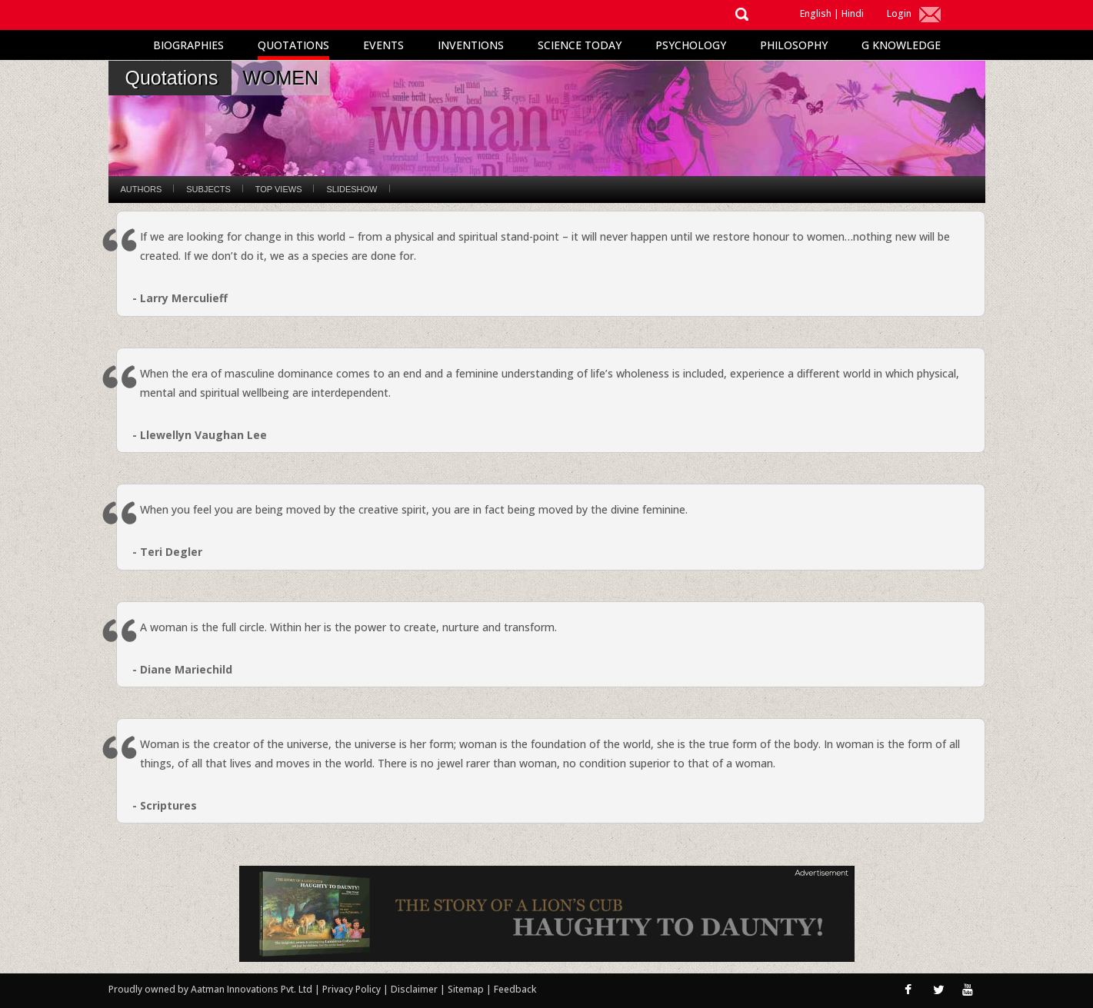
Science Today (579, 45)
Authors (141, 189)
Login (899, 13)
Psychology (690, 45)
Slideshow (351, 189)
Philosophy (794, 45)
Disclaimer (414, 989)
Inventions (471, 45)
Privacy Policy (352, 989)
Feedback (515, 989)
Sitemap (467, 989)
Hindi (852, 13)
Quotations (293, 45)
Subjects (208, 189)
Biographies (188, 45)
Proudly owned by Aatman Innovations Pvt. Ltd (210, 989)
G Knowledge (901, 45)
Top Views (278, 189)
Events (383, 45)
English (815, 13)
